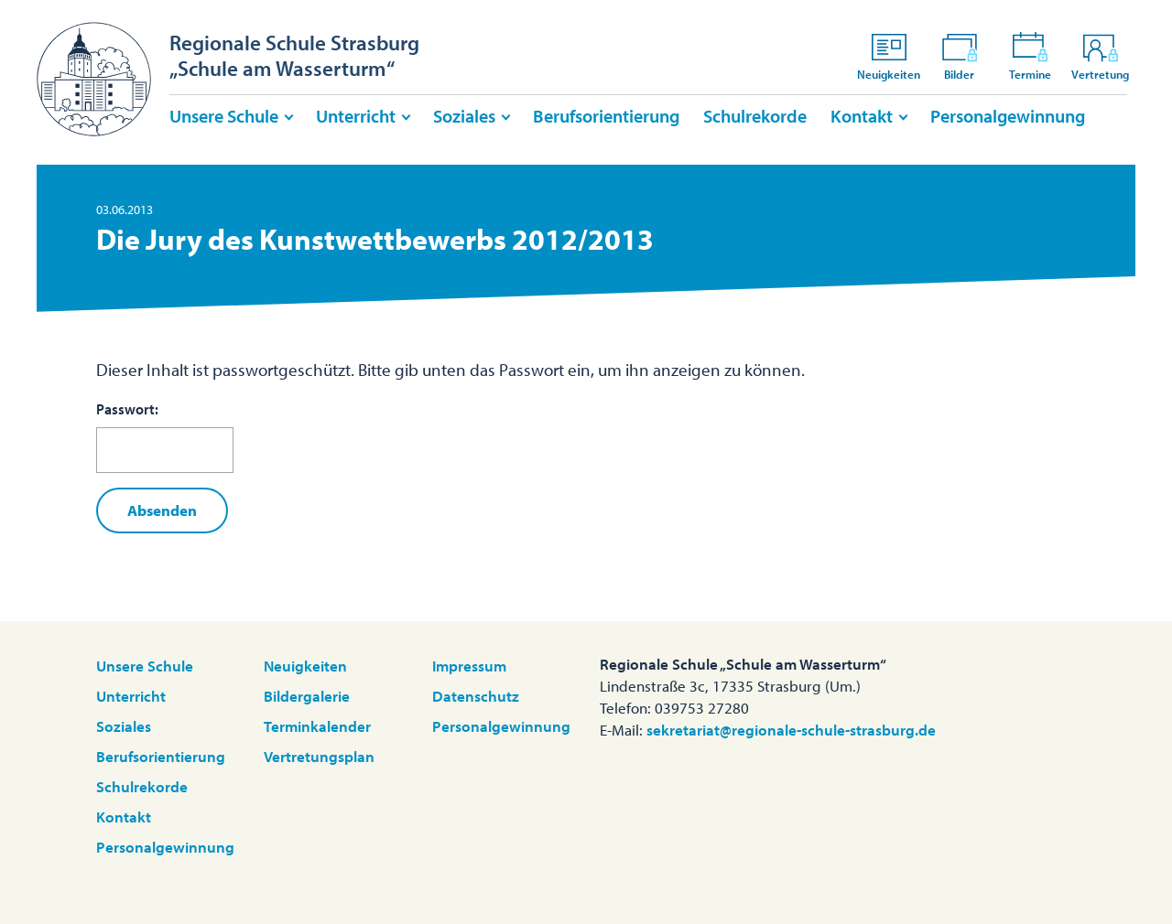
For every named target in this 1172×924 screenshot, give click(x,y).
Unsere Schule (223, 115)
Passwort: (164, 436)
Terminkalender (317, 726)
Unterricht (356, 115)
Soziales (464, 115)
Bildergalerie (307, 695)
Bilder (959, 55)
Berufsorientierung (606, 115)
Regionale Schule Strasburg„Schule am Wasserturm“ (294, 55)
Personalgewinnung (1007, 115)
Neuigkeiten (888, 55)
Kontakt (861, 115)
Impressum (469, 665)
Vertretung (1100, 55)
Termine (1030, 55)
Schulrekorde (755, 115)
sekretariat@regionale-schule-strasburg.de (791, 729)
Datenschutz (475, 695)
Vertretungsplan (319, 756)
